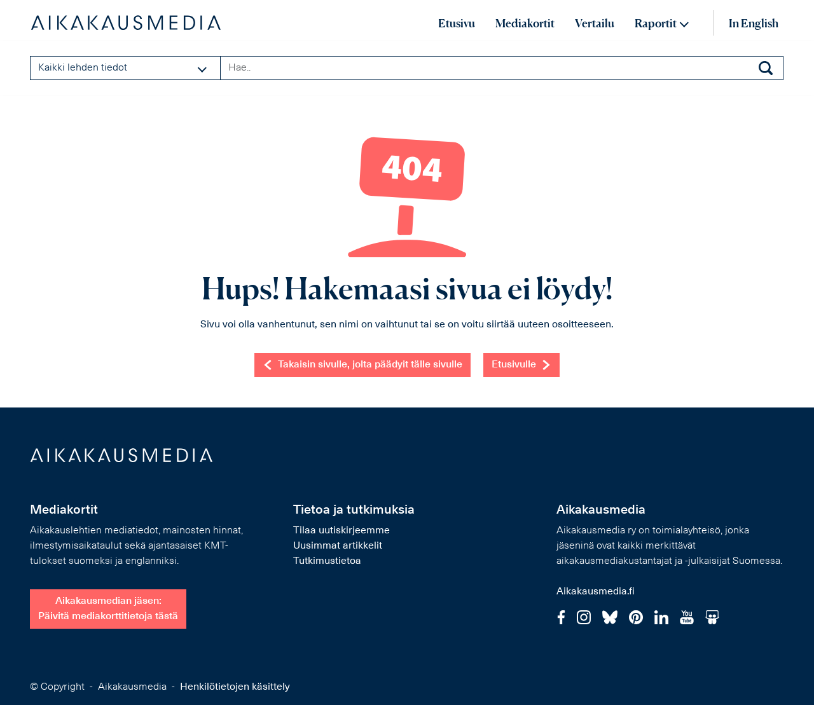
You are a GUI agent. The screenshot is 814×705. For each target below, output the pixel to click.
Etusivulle (521, 365)
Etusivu (456, 23)
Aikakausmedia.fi (595, 592)
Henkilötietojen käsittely (235, 687)
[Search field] (501, 68)
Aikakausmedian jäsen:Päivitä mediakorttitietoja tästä (108, 609)
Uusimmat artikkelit (337, 546)
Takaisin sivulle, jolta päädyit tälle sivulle (362, 365)
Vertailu (594, 23)
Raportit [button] (656, 23)
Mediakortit (525, 23)
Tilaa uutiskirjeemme (341, 531)
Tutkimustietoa (327, 561)
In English (753, 23)
